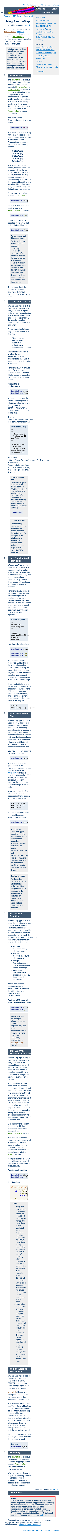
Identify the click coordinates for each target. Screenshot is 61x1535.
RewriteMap (18, 37)
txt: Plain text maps (43, 20)
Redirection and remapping (46, 53)
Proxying (39, 61)
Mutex (10, 1155)
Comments (40, 71)
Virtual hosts (40, 58)
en (25, 25)
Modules (26, 5)
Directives (35, 5)
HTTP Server (17, 16)
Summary (39, 40)
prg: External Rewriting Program (20, 1052)
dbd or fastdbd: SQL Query (46, 37)
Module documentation (44, 47)
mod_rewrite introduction (45, 50)
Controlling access (43, 55)
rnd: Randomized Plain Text (46, 23)
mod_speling (17, 1043)
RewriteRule (22, 87)
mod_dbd (12, 1392)
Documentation (29, 16)
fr (30, 25)
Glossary (48, 5)
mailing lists (44, 1515)
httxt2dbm (12, 773)
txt (22, 796)
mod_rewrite (10, 32)
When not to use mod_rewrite (47, 67)
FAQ (41, 5)
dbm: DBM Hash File (44, 26)
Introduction (40, 17)
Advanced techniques (44, 64)
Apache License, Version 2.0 (29, 1525)
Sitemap (56, 5)
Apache (7, 16)
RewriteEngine (15, 1133)
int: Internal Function (43, 29)
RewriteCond (14, 90)
